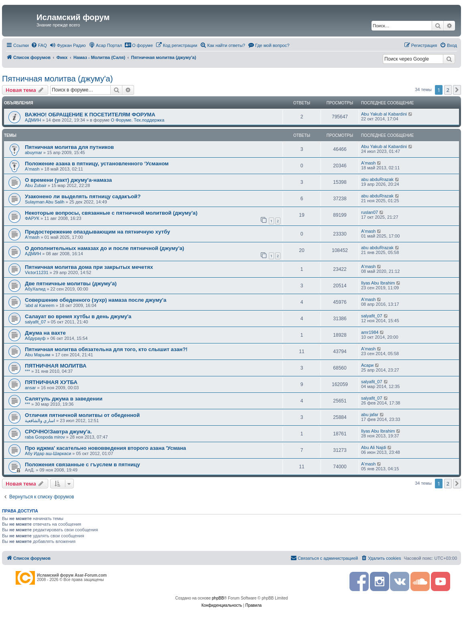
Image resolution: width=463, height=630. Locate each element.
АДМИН (33, 120)
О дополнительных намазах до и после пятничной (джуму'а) (104, 248)
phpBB (218, 598)
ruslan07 (369, 212)
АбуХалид (35, 289)
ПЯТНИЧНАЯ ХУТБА (51, 382)
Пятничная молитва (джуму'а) (57, 78)
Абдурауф (35, 338)
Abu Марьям (37, 354)
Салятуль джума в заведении (63, 399)
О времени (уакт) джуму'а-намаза (68, 180)
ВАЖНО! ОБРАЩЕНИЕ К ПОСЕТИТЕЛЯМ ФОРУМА (90, 115)
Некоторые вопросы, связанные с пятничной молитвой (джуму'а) (111, 213)
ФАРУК (32, 218)
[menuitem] (39, 45)
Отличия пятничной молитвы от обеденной (82, 415)
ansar (30, 387)
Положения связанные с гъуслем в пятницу (82, 464)
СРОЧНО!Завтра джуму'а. (58, 432)
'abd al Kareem (40, 305)
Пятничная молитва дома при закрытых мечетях (89, 267)
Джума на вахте (45, 333)
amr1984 (369, 332)
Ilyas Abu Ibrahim (378, 282)
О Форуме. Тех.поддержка (137, 120)
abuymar (33, 152)
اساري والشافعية (40, 420)
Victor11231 (37, 272)
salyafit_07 (35, 321)
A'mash (32, 169)
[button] (457, 90)
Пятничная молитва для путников (69, 147)
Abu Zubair (36, 185)
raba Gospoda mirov (45, 437)
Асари (367, 365)
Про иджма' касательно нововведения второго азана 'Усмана (105, 448)
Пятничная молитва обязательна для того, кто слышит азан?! (106, 349)
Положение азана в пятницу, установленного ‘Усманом (97, 164)
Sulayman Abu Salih (44, 201)
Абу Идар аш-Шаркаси (48, 453)
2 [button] (448, 89)
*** (27, 371)
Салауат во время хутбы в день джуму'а (78, 316)
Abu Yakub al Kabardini (384, 114)
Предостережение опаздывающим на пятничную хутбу (97, 232)
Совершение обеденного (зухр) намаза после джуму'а (96, 300)
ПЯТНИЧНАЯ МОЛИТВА (56, 366)
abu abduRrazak (377, 179)
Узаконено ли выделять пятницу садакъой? (83, 196)
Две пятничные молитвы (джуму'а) (71, 283)
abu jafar (369, 414)
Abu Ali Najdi (373, 447)
